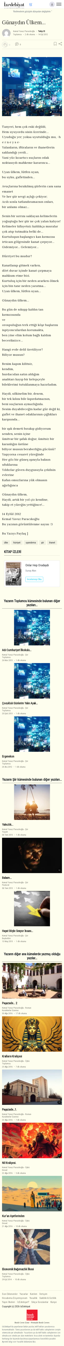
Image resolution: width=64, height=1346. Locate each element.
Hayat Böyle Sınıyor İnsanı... (17, 931)
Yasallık (33, 1298)
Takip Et (41, 31)
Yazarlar (24, 1294)
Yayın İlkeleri (8, 1302)
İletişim (43, 1294)
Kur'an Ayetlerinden (13, 1216)
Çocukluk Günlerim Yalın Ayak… (20, 703)
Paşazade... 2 (9, 1003)
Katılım (33, 1294)
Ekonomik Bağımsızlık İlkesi (18, 1269)
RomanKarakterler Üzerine (16, 1009)
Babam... (7, 877)
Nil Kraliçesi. (9, 1163)
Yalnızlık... (7, 824)
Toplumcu (17, 34)
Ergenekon (8, 756)
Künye (54, 1302)
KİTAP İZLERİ (12, 552)
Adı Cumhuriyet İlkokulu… (16, 650)
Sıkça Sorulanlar (39, 1302)
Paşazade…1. (9, 1109)
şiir (42, 542)
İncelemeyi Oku (34, 579)
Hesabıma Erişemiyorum (14, 1298)
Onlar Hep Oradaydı (37, 565)
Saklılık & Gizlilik (47, 1298)
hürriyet (16, 542)
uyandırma (31, 542)
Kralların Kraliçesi (12, 1056)
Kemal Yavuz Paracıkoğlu (24, 31)
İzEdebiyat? (23, 1302)
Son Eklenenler (10, 1294)
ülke (6, 542)
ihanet (52, 542)
